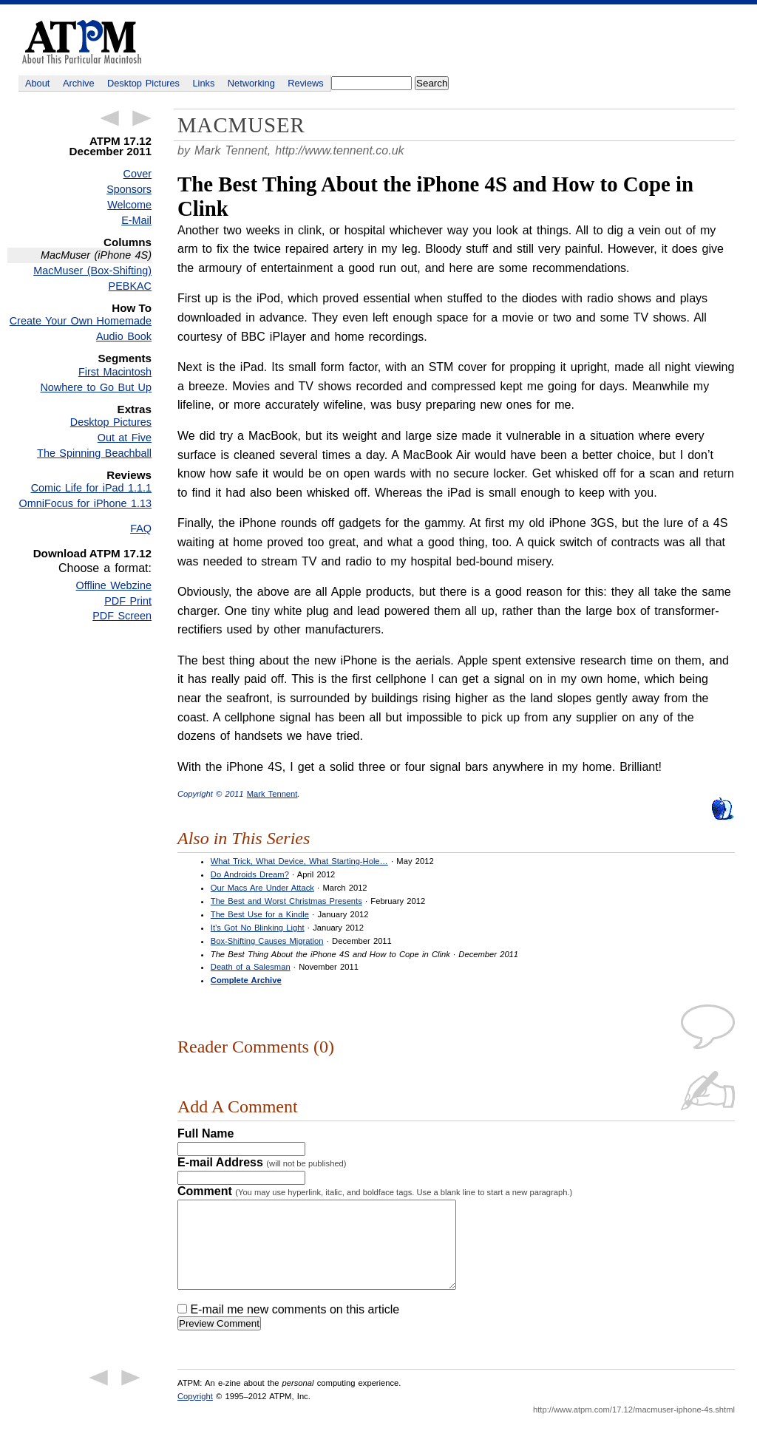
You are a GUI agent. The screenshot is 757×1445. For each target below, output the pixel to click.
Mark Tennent (272, 793)
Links (204, 83)
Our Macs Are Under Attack (262, 887)
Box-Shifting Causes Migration (267, 940)
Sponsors (129, 189)
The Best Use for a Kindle (260, 914)
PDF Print (128, 601)
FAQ (141, 528)
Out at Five (125, 437)
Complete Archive (246, 980)
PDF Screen (122, 616)
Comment (374, 1191)
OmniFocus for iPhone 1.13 (85, 503)
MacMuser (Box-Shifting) (92, 270)
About (37, 83)
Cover (137, 174)
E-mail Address (262, 1162)
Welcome (129, 205)
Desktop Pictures (143, 83)
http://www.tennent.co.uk (339, 150)
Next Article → (142, 118)
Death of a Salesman (251, 966)
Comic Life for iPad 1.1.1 (91, 488)
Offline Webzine (114, 585)
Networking (251, 83)
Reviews (305, 83)
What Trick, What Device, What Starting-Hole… (299, 861)
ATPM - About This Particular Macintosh (81, 42)
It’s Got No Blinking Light (258, 927)
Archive (79, 83)
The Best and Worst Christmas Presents (286, 901)
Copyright (195, 1414)
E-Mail (136, 220)
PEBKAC (130, 286)
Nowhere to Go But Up (96, 387)
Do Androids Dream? (250, 874)
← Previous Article (109, 118)
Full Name (205, 1133)
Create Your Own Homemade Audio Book (81, 328)
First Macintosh (115, 372)
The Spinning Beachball (94, 453)
